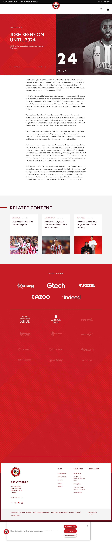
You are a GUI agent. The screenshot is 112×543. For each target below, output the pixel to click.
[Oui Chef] (87, 409)
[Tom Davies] (87, 424)
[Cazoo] (40, 297)
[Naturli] (56, 394)
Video (36, 11)
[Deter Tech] (24, 349)
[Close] (87, 526)
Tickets (69, 11)
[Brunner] (24, 409)
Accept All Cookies (70, 526)
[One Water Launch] (87, 394)
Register (106, 2)
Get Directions (15, 506)
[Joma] (87, 285)
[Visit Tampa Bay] (56, 379)
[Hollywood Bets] (25, 285)
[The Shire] (56, 424)
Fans (77, 11)
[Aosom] (87, 349)
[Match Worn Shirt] (56, 409)
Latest (28, 11)
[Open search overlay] (101, 8)
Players (12, 27)
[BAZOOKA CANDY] (24, 334)
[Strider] (56, 349)
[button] (6, 531)
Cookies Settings (70, 535)
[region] (49, 531)
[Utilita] (24, 394)
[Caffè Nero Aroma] (56, 454)
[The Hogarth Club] (24, 439)
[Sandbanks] (24, 424)
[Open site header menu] (108, 9)
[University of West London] (24, 379)
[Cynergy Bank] (56, 319)
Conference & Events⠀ (9, 2)
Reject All (70, 531)
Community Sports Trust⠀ (23, 2)
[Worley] (56, 364)
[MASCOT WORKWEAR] (87, 379)
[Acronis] (87, 364)
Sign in (100, 2)
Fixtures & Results (48, 11)
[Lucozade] (87, 439)
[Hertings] (87, 334)
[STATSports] (24, 364)
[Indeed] (71, 297)
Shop (84, 11)
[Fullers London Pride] (24, 319)
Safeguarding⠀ (35, 2)
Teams (61, 11)
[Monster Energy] (56, 334)
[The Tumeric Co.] (56, 439)
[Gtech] (56, 285)
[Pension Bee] (87, 319)
